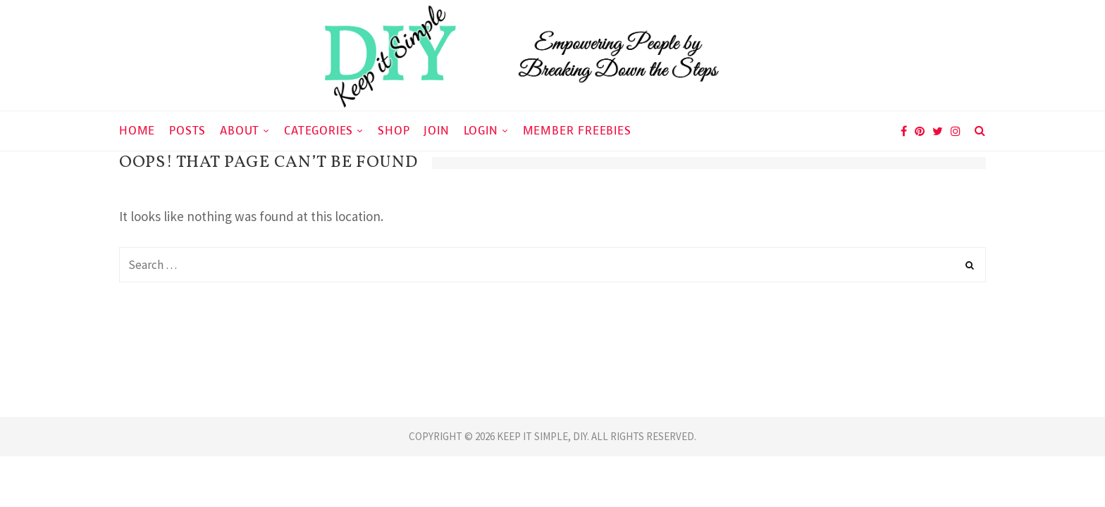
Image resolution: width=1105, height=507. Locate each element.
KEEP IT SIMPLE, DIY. (544, 436)
